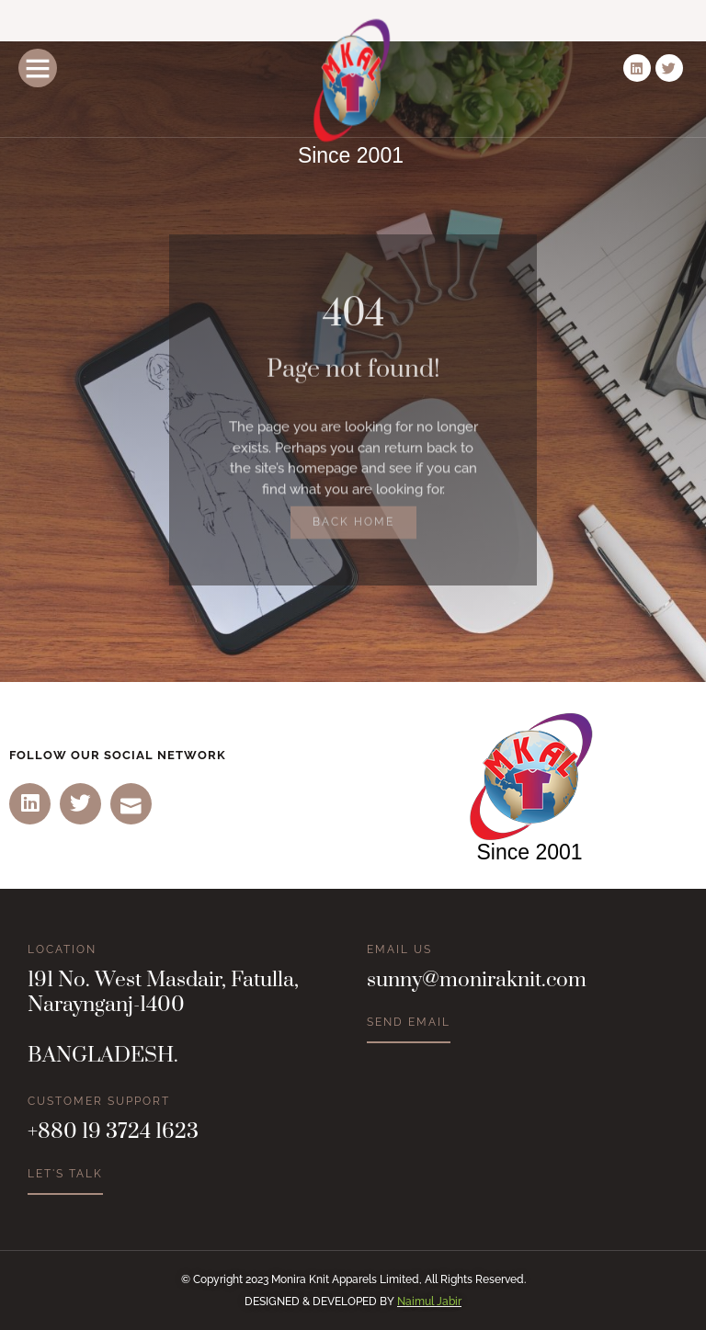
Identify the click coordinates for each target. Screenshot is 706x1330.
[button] (37, 68)
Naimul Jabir (429, 1301)
